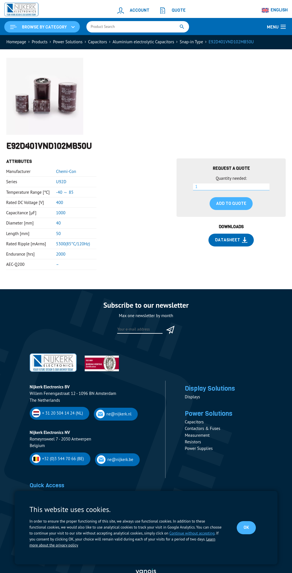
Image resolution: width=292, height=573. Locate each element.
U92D (61, 181)
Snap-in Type (191, 41)
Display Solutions (210, 388)
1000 (61, 212)
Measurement (197, 435)
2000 (61, 254)
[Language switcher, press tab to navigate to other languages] (275, 10)
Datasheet (231, 240)
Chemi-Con (66, 171)
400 (59, 202)
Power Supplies (199, 448)
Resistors (193, 441)
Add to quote (231, 203)
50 (58, 233)
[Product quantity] (231, 186)
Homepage (16, 41)
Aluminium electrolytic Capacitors (143, 41)
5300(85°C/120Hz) (73, 243)
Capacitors (97, 41)
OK (246, 527)
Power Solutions (67, 41)
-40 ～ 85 (65, 192)
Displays (192, 396)
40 (58, 223)
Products (39, 41)
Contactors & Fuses (202, 428)
